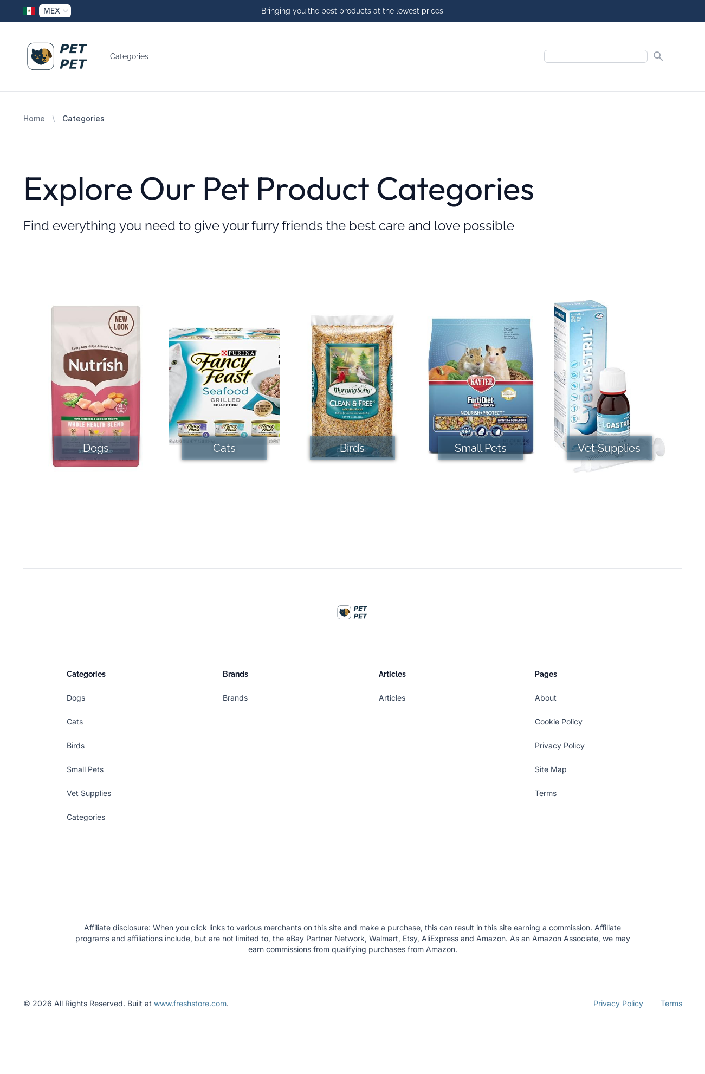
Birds (76, 745)
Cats (75, 721)
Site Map (551, 769)
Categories (129, 56)
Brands (235, 697)
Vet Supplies (89, 793)
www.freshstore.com (190, 1003)
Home (34, 118)
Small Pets (85, 769)
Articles (392, 697)
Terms (546, 793)
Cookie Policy (559, 721)
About (546, 697)
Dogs (76, 697)
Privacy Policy (560, 745)
